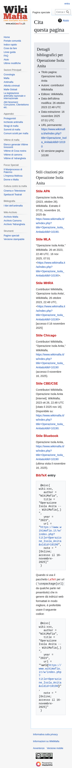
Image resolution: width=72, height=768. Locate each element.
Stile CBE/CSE (47, 383)
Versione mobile (55, 748)
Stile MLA (43, 239)
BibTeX (41, 475)
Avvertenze (39, 748)
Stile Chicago (46, 335)
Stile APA (43, 191)
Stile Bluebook (47, 436)
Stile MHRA (44, 283)
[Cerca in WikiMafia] (62, 12)
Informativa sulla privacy (45, 734)
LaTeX (52, 579)
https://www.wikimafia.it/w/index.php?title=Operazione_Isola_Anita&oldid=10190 (53, 138)
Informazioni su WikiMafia (46, 741)
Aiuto (63, 20)
